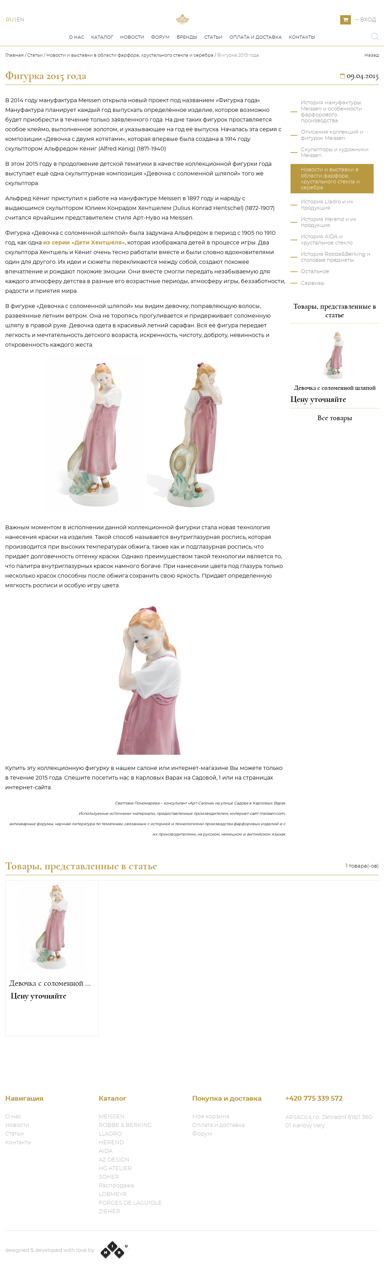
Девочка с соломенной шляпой (52, 1014)
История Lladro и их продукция (327, 235)
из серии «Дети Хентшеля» (84, 274)
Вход (368, 35)
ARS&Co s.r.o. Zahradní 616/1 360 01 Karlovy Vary (328, 1121)
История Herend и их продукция (328, 253)
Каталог (102, 68)
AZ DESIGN (114, 1159)
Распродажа (116, 1185)
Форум (160, 68)
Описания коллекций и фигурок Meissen (332, 166)
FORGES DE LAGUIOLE (130, 1203)
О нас (76, 68)
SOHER (109, 1177)
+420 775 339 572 (314, 1098)
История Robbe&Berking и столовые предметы (335, 288)
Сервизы (312, 314)
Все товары (334, 449)
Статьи (213, 68)
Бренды (187, 68)
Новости (132, 68)
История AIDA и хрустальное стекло (327, 270)
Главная (15, 86)
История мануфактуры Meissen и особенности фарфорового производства (331, 142)
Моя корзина (210, 1116)
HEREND (111, 1142)
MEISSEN (112, 1116)
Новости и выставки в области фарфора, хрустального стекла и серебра (130, 86)
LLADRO (110, 1134)
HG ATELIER (115, 1168)
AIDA (105, 1151)
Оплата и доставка (255, 68)
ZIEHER (109, 1211)
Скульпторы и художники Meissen (334, 183)
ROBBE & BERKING (125, 1125)
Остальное (315, 302)
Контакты (302, 68)
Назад (371, 86)
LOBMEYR (113, 1194)
